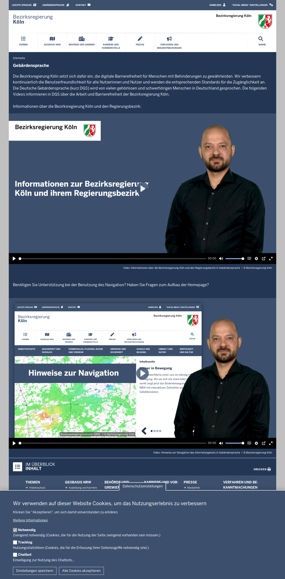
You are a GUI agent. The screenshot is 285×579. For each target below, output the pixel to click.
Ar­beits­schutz (36, 487)
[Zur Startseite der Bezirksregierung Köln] (33, 19)
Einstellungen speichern (34, 571)
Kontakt (83, 4)
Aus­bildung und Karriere (82, 487)
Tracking (25, 542)
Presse (190, 482)
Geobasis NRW (78, 482)
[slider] (112, 259)
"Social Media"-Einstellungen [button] (252, 4)
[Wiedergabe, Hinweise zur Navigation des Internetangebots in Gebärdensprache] (14, 443)
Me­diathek (193, 487)
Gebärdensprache (55, 4)
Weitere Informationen (30, 520)
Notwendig (27, 530)
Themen (32, 482)
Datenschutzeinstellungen (143, 486)
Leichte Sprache (24, 4)
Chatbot (25, 554)
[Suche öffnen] (262, 42)
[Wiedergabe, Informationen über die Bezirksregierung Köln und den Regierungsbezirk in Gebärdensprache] (14, 258)
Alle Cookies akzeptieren (81, 571)
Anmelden (217, 4)
